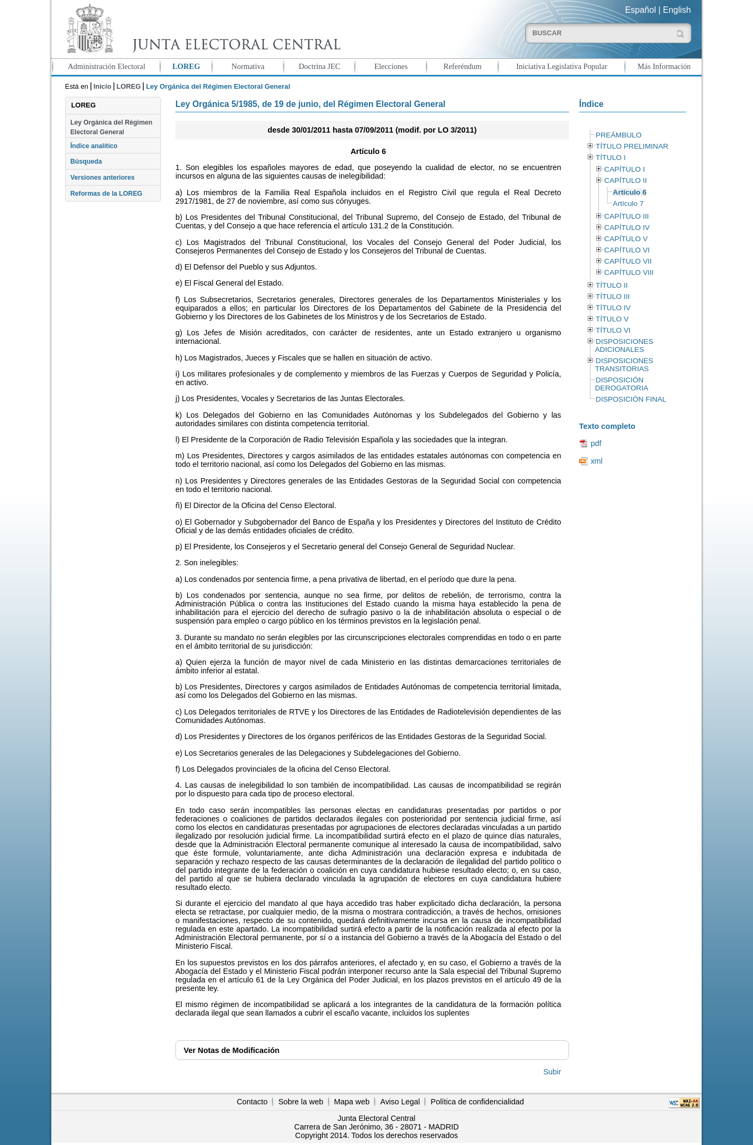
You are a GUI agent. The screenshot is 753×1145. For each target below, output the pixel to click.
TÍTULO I (611, 157)
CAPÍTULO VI (627, 250)
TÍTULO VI (613, 330)
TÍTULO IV (613, 308)
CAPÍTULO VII (628, 261)
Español (640, 9)
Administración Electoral (106, 66)
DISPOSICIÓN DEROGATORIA (621, 384)
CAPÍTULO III (626, 216)
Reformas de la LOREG (106, 193)
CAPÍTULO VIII (629, 272)
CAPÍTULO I (624, 169)
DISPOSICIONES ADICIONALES (624, 345)
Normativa (248, 66)
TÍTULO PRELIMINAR (632, 146)
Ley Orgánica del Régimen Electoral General (111, 127)
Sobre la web (300, 1101)
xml (596, 461)
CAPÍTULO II (625, 180)
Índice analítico (93, 146)
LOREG (186, 66)
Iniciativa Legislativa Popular (561, 66)
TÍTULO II (612, 285)
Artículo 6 (630, 192)
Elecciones (391, 66)
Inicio (102, 86)
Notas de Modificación (231, 1050)
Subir (552, 1071)
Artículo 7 (628, 203)
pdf (595, 443)
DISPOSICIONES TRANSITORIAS (624, 365)
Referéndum (462, 66)
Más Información (664, 66)
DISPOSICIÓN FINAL (631, 399)
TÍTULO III (613, 297)
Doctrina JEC (319, 66)
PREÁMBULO (619, 135)
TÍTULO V (612, 319)
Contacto (252, 1101)
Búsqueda (86, 161)
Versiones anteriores (102, 177)
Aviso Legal (400, 1101)
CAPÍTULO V (626, 239)
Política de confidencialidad (477, 1101)
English (677, 9)
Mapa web (352, 1101)
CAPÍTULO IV (627, 228)
